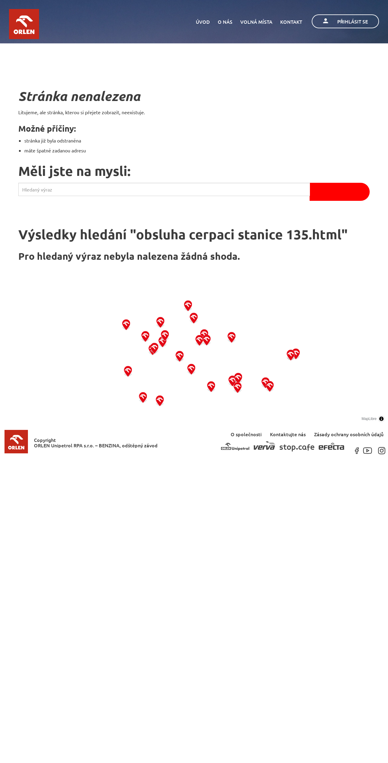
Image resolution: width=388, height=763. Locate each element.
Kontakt (291, 21)
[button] (128, 371)
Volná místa (256, 21)
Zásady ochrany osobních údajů (348, 434)
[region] (194, 354)
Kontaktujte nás (288, 434)
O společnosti (246, 434)
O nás (225, 21)
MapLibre (369, 419)
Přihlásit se (345, 21)
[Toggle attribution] (381, 418)
